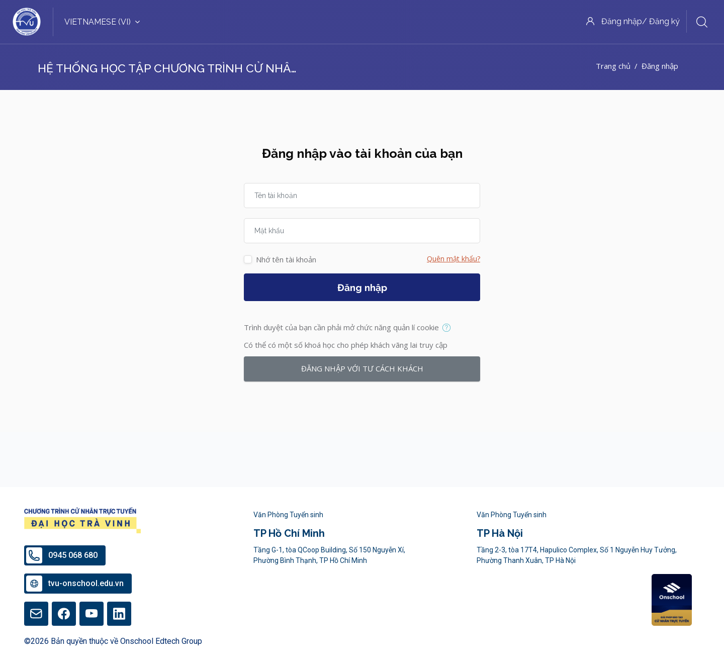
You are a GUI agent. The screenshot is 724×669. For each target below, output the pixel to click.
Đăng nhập (362, 287)
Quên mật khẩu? (453, 258)
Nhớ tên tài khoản (286, 259)
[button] (449, 328)
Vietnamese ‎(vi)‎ (102, 22)
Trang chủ (613, 66)
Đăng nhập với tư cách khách (362, 368)
